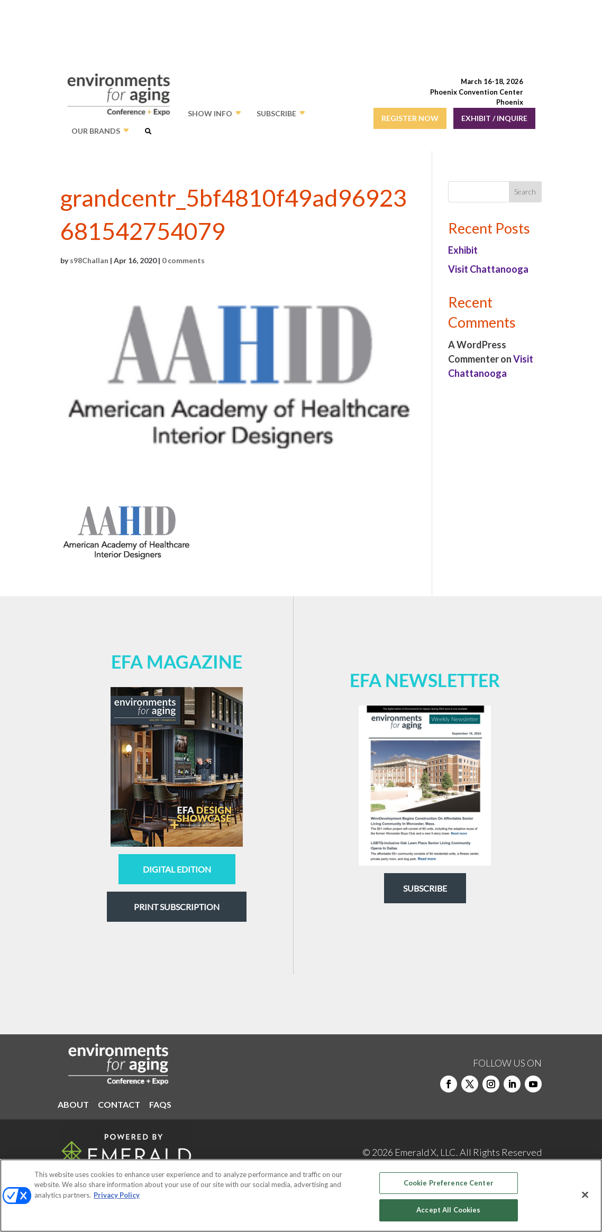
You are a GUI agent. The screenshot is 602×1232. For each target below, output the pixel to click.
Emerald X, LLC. (426, 1152)
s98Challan (89, 260)
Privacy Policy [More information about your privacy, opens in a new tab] (117, 1195)
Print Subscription (177, 907)
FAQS (160, 1105)
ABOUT (73, 1105)
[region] (301, 1195)
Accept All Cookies (448, 1210)
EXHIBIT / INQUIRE (494, 118)
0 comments (183, 260)
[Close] (585, 1194)
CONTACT (119, 1105)
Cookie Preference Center (449, 1183)
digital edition (177, 869)
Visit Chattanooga (488, 269)
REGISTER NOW (410, 118)
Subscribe (425, 888)
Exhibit (463, 250)
